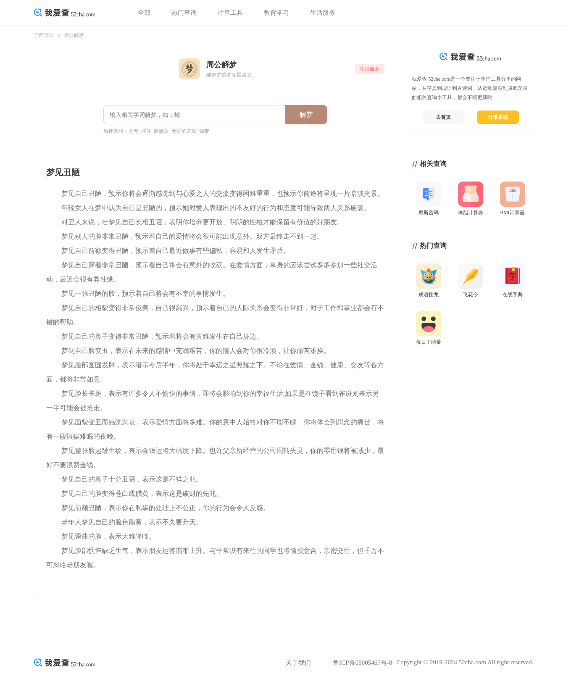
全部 (144, 12)
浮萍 (146, 131)
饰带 (204, 131)
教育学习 (276, 12)
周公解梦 (74, 35)
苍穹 (134, 131)
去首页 (443, 117)
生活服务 (322, 12)
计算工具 (230, 12)
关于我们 (298, 662)
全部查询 (44, 35)
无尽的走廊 (184, 131)
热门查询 (184, 12)
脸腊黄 (161, 131)
